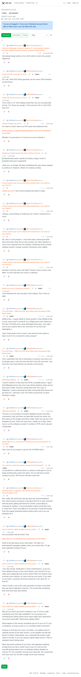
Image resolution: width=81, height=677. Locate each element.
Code (64, 673)
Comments (16, 35)
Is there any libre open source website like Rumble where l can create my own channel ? (26, 184)
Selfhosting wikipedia (9, 380)
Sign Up (75, 3)
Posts (25, 35)
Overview (6, 35)
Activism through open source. (12, 123)
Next (4, 666)
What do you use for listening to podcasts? (16, 288)
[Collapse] (3, 45)
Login (69, 3)
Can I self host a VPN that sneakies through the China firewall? (22, 465)
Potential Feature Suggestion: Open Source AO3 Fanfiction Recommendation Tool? (21, 492)
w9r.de (6, 3)
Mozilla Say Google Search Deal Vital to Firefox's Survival (21, 153)
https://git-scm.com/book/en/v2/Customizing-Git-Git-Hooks (24, 539)
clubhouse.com (8, 191)
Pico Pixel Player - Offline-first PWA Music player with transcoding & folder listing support (26, 312)
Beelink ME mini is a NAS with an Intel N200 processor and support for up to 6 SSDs (26, 443)
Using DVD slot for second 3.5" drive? (14, 74)
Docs (58, 673)
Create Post (30, 3)
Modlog (43, 673)
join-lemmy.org (73, 673)
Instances (51, 673)
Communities (19, 3)
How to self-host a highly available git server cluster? (19, 529)
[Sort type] (39, 35)
